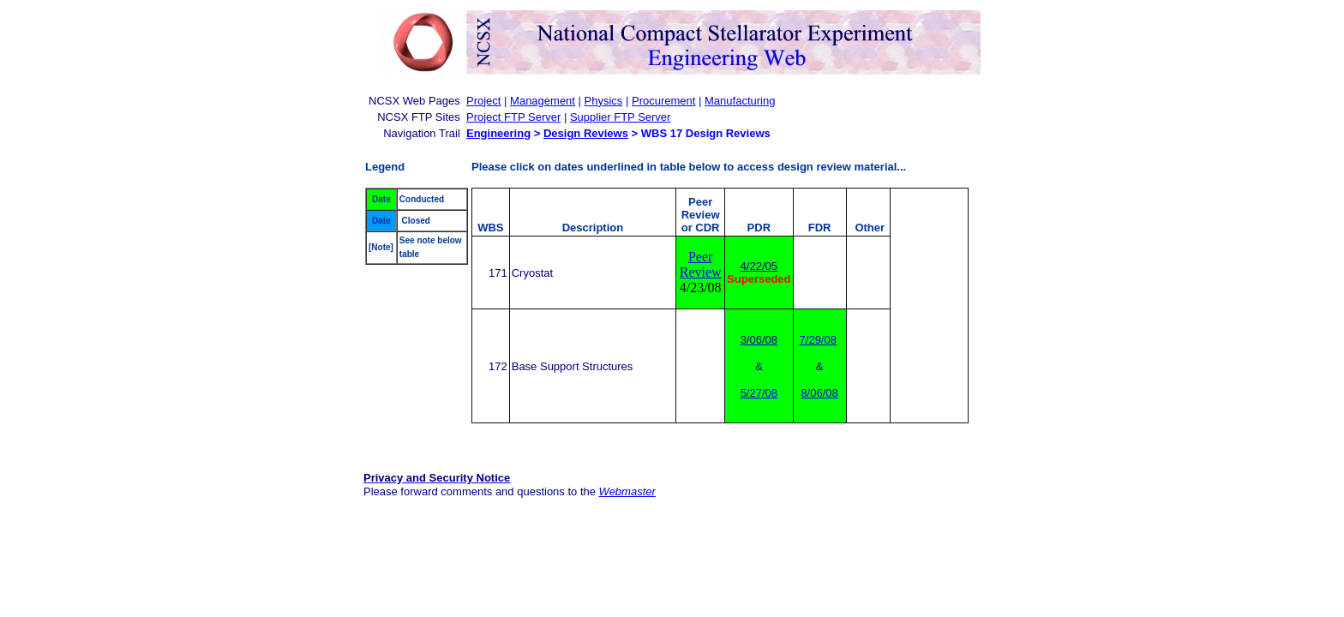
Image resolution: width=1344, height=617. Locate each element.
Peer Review (701, 264)
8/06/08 (819, 392)
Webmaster (627, 491)
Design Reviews (585, 133)
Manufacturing (740, 100)
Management (542, 100)
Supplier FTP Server (620, 117)
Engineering (498, 133)
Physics (604, 100)
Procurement (663, 100)
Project (483, 100)
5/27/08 (759, 392)
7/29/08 (818, 339)
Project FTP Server (513, 117)
